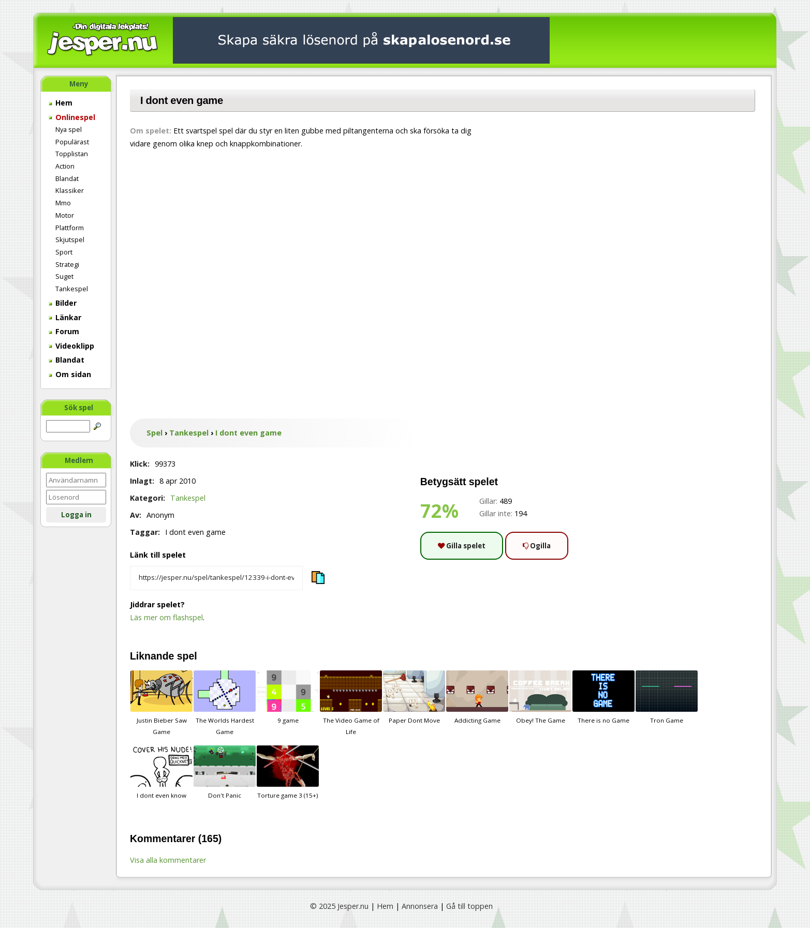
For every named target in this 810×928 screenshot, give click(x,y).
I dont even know (161, 772)
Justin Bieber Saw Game (161, 703)
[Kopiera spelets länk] (216, 578)
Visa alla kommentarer (168, 860)
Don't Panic (225, 772)
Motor (64, 215)
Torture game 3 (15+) (288, 772)
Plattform (69, 227)
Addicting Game (477, 697)
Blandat (67, 178)
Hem (60, 103)
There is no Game (603, 697)
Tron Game (667, 697)
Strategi (67, 264)
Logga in (76, 514)
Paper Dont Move (414, 697)
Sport (63, 252)
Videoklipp (71, 346)
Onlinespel (72, 117)
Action (65, 166)
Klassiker (69, 190)
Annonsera (420, 906)
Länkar (65, 317)
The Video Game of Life (351, 703)
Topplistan (71, 153)
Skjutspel (69, 239)
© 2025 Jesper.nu (339, 906)
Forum (64, 331)
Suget (64, 276)
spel (187, 656)
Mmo (63, 202)
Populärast (72, 141)
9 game (288, 697)
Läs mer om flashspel (166, 617)
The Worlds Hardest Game (225, 703)
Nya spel (68, 129)
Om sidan (70, 374)
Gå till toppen (469, 906)
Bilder (63, 303)
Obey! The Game (540, 697)
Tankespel (71, 288)
